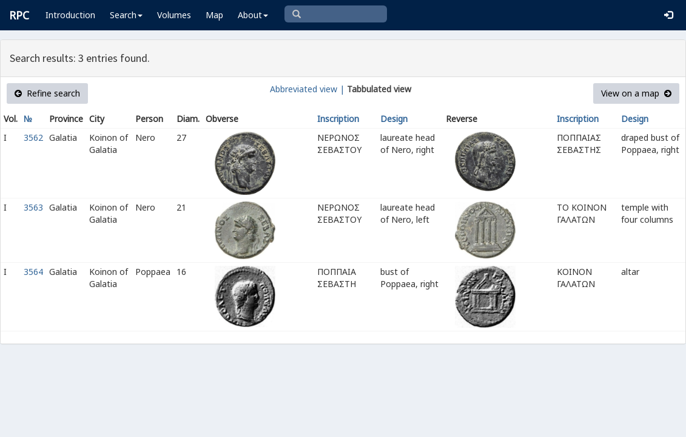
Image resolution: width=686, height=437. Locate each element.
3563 (33, 207)
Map (214, 15)
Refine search (47, 93)
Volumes (174, 15)
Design (394, 118)
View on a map (636, 93)
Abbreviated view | (307, 89)
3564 (33, 271)
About (253, 15)
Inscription (338, 118)
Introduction (70, 15)
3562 (33, 137)
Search (126, 15)
